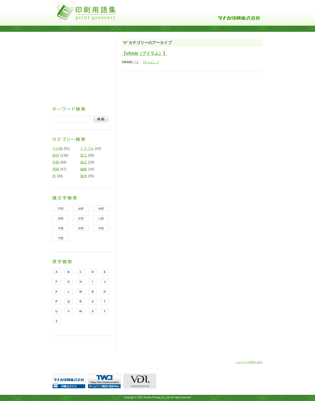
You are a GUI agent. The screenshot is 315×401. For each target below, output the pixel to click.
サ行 (101, 208)
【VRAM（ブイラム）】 (144, 53)
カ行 (81, 208)
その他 (57, 148)
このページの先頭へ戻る (249, 362)
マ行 (60, 228)
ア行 (60, 208)
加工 (83, 155)
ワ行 (60, 238)
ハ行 (101, 218)
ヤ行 (81, 228)
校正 (83, 162)
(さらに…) (151, 62)
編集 (83, 169)
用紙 (55, 169)
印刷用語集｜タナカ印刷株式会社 (84, 12)
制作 (55, 155)
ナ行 (81, 218)
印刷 (55, 162)
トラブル (87, 148)
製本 (83, 176)
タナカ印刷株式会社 (239, 18)
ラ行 (101, 228)
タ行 (60, 218)
